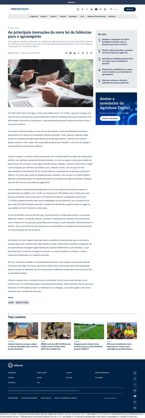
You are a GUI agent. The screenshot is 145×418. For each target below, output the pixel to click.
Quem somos (41, 373)
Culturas (43, 16)
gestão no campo (22, 302)
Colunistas (111, 16)
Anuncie (129, 9)
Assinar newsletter (110, 118)
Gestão (53, 16)
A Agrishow (34, 16)
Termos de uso (46, 398)
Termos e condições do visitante (65, 398)
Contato (69, 373)
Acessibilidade (13, 398)
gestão (11, 302)
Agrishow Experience (102, 373)
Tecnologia (72, 16)
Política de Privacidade (29, 398)
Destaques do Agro (13, 28)
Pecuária (63, 16)
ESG (82, 16)
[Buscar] (111, 9)
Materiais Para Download (96, 16)
